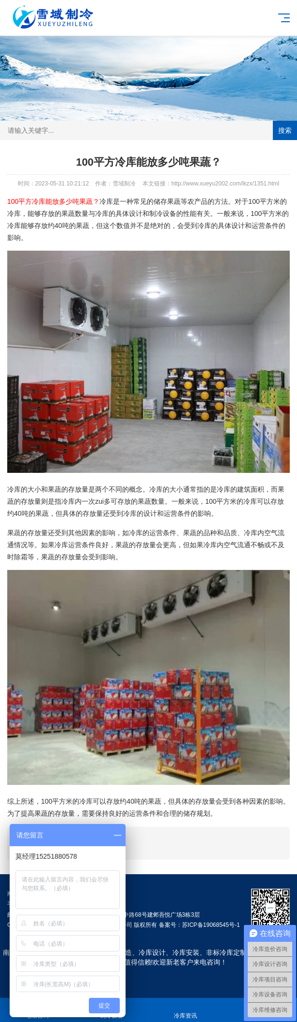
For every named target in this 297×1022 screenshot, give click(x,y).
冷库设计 (152, 952)
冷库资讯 (186, 1010)
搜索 (285, 130)
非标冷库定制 (226, 952)
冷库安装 (185, 952)
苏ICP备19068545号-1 (211, 925)
